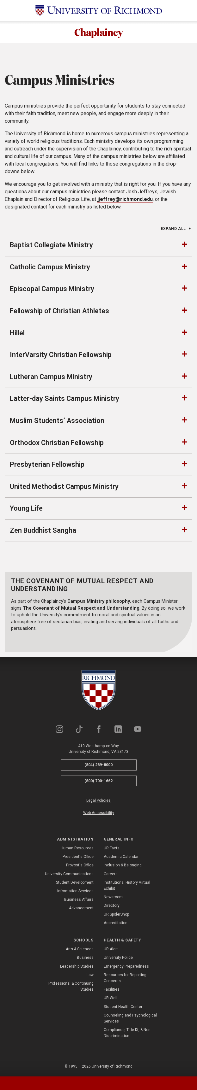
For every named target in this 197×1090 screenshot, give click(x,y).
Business (85, 958)
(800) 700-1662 (98, 781)
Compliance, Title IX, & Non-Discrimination (127, 1033)
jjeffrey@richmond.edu (125, 200)
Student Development (75, 883)
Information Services (75, 892)
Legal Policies (98, 801)
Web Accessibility (98, 814)
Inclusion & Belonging (123, 866)
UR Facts (112, 849)
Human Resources (77, 849)
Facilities (112, 990)
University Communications (69, 874)
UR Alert (111, 950)
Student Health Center (123, 1007)
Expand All (173, 229)
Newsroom (113, 898)
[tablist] (98, 1083)
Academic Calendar (121, 857)
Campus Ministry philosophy (98, 602)
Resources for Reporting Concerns (125, 978)
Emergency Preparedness (126, 967)
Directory (112, 906)
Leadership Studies (77, 967)
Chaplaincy (98, 32)
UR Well (110, 999)
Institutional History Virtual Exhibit (127, 886)
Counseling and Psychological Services (130, 1019)
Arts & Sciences (80, 950)
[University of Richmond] (98, 10)
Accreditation (115, 923)
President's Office (78, 857)
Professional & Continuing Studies (71, 987)
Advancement (81, 909)
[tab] (25, 1083)
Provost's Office (80, 866)
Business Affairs (79, 900)
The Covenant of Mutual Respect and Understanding (81, 609)
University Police (118, 958)
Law (90, 975)
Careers (111, 874)
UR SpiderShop (116, 915)
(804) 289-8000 (98, 765)
